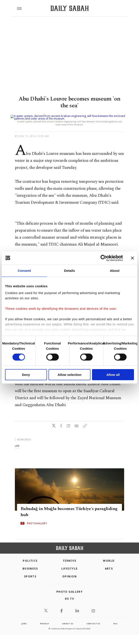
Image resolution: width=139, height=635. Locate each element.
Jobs (24, 618)
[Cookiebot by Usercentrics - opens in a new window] (104, 258)
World (109, 555)
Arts (109, 563)
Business (30, 563)
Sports (30, 571)
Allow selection (69, 375)
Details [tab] (69, 270)
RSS (115, 618)
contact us (93, 618)
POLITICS (30, 555)
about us (67, 618)
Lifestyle (69, 563)
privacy (44, 618)
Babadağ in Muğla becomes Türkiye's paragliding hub (69, 506)
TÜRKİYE (69, 555)
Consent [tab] (24, 270)
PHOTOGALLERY (37, 518)
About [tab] (115, 270)
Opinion (69, 571)
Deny (26, 375)
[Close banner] (132, 257)
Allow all (113, 375)
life (17, 440)
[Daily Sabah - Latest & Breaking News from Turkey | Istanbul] (69, 8)
